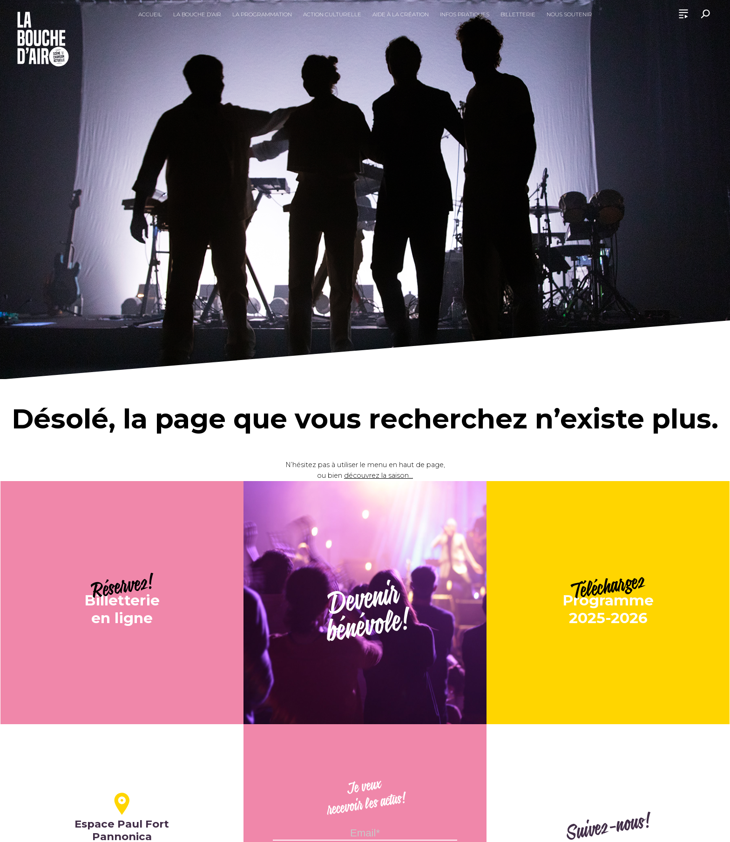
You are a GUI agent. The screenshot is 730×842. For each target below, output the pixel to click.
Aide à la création (400, 14)
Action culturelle (332, 14)
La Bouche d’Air (197, 14)
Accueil (150, 14)
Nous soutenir (569, 14)
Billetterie (517, 14)
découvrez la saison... (378, 475)
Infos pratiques (464, 14)
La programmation (262, 14)
